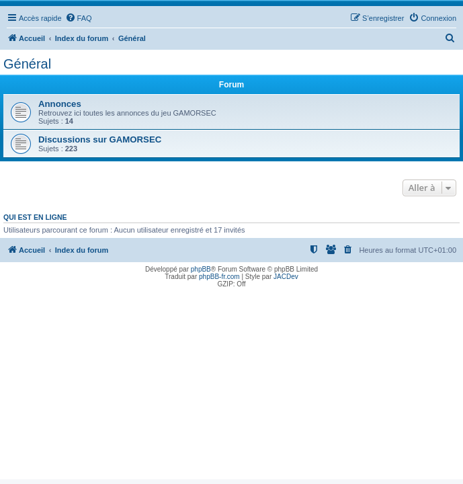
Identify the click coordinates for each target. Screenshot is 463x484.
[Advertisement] (231, 385)
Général (27, 63)
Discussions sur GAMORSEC (99, 139)
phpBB (201, 269)
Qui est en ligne (35, 217)
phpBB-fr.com (219, 276)
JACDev (285, 276)
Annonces (59, 104)
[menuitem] (78, 18)
